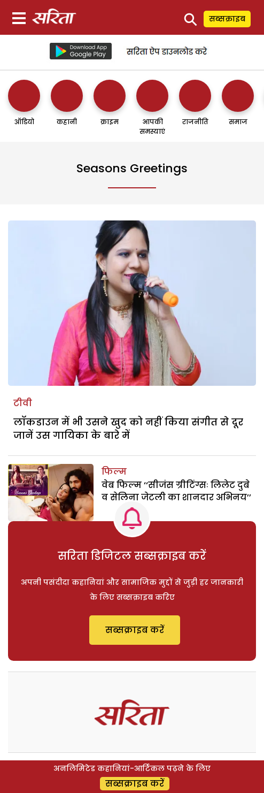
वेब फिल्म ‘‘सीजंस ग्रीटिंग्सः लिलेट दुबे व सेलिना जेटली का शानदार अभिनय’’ (176, 491)
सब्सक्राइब (227, 18)
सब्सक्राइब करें (134, 630)
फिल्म (114, 472)
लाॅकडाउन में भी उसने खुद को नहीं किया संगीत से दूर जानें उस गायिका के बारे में (128, 428)
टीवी (22, 403)
